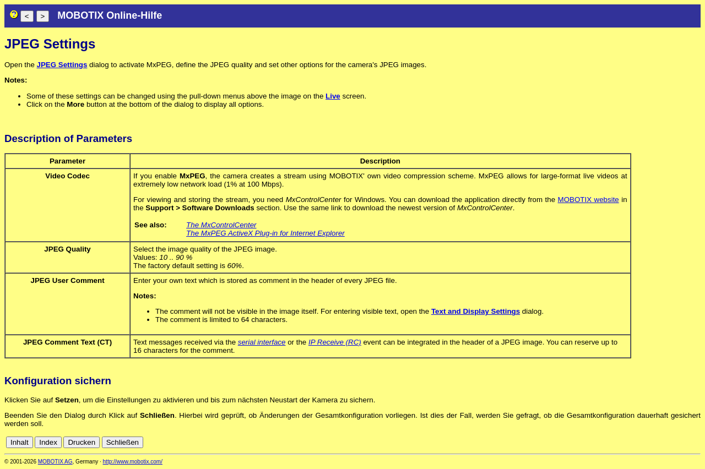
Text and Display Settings (475, 311)
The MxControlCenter (221, 225)
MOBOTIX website (588, 199)
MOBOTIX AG (55, 462)
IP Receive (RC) (334, 342)
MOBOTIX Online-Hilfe (109, 15)
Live (333, 96)
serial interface (262, 342)
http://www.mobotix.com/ (132, 462)
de (683, 442)
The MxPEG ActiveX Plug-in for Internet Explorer (265, 233)
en (695, 442)
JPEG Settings (62, 65)
